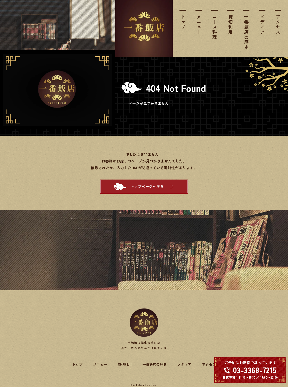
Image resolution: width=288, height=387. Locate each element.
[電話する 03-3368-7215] (250, 370)
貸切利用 (230, 24)
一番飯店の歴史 (246, 32)
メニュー (198, 24)
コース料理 (214, 27)
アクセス (278, 24)
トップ (183, 22)
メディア (262, 24)
